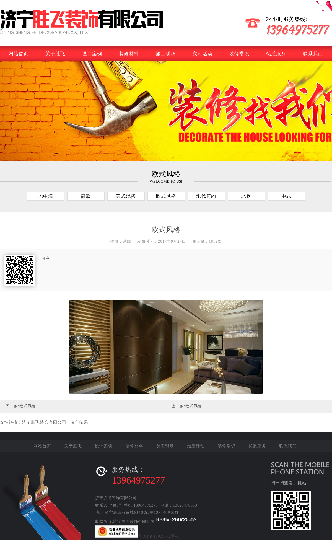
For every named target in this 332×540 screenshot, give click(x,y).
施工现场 (166, 53)
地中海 (45, 196)
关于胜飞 (55, 53)
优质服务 (276, 53)
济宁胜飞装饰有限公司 (44, 415)
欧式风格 (166, 196)
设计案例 (92, 53)
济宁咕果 (79, 415)
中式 (286, 196)
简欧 (86, 196)
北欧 (246, 196)
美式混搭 (126, 196)
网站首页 (18, 53)
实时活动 (202, 53)
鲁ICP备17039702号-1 (158, 536)
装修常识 (239, 53)
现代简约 (206, 196)
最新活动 (196, 446)
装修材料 (129, 53)
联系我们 (313, 53)
